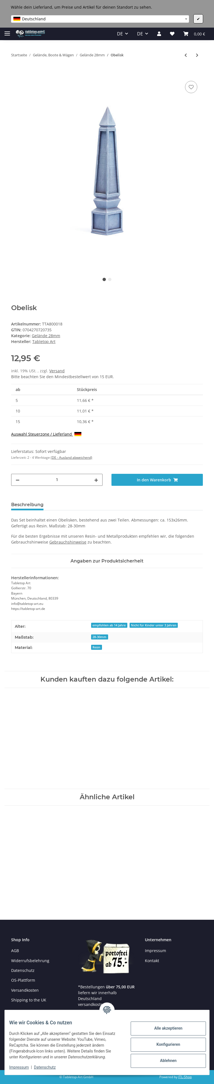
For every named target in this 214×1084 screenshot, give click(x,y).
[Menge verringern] (17, 480)
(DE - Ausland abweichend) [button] (71, 457)
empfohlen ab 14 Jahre (109, 625)
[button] (159, 33)
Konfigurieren (164, 1041)
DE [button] (120, 34)
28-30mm (99, 637)
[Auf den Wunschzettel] (191, 87)
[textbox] (100, 19)
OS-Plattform (23, 980)
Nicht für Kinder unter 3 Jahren (153, 625)
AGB (15, 950)
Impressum (155, 950)
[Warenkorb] (194, 33)
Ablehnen (163, 1058)
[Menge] (56, 480)
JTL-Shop (185, 1077)
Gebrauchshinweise (67, 542)
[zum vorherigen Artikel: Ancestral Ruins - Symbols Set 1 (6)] (185, 55)
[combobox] (100, 19)
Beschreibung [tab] (27, 504)
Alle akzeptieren (164, 1025)
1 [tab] (104, 279)
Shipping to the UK (28, 1000)
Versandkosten (25, 990)
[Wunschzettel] (172, 33)
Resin (96, 647)
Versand (57, 370)
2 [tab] (109, 279)
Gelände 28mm (46, 335)
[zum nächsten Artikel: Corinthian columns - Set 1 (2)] (197, 55)
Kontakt (152, 960)
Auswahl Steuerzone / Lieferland (46, 434)
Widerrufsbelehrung (30, 960)
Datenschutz (23, 970)
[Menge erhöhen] (96, 480)
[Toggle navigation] (7, 31)
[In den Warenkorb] (15, 73)
